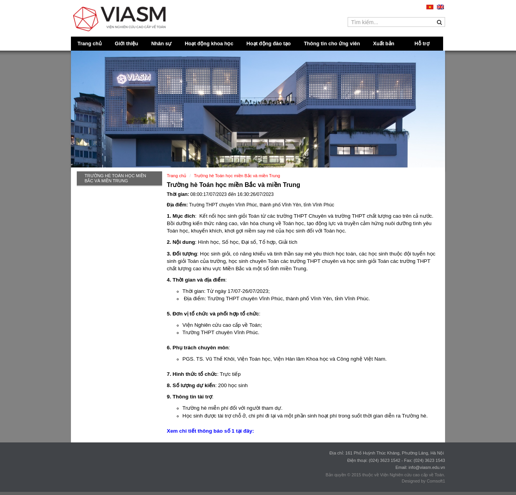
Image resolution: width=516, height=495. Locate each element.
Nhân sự (161, 43)
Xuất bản (383, 43)
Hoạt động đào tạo (268, 43)
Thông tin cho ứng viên (332, 43)
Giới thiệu (126, 43)
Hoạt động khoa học (209, 43)
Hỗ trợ (422, 43)
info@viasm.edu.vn (426, 467)
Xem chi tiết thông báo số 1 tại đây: (211, 431)
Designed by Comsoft (422, 481)
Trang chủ (90, 43)
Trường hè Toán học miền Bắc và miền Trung (115, 178)
